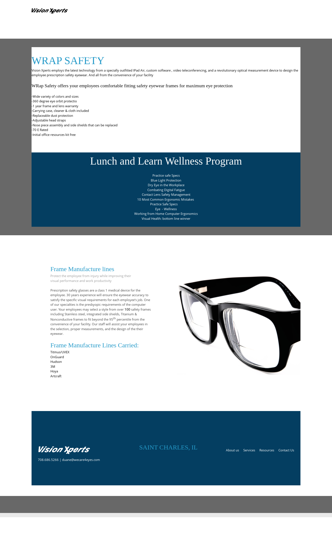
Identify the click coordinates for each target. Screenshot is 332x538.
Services (249, 450)
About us (232, 450)
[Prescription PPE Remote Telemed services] (51, 11)
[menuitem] (193, 10)
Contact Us (286, 450)
